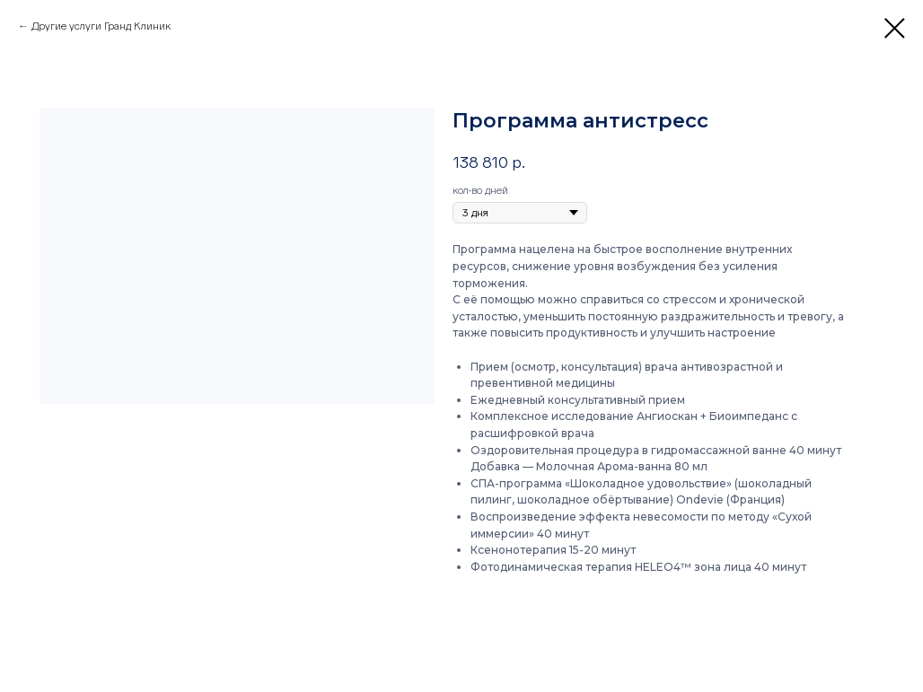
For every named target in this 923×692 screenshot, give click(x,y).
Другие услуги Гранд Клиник (101, 26)
